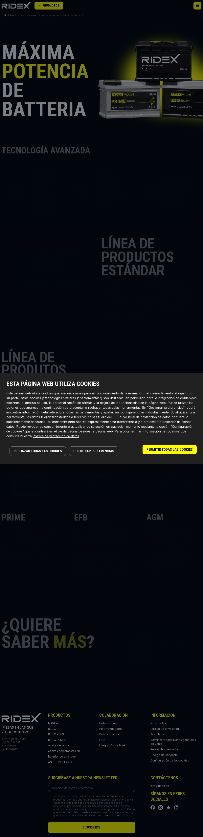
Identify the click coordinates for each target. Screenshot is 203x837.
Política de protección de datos (56, 436)
